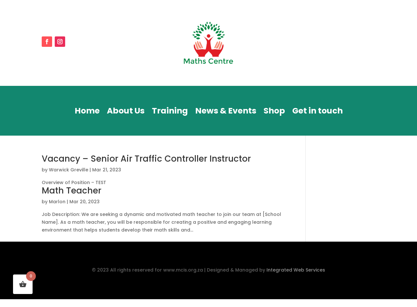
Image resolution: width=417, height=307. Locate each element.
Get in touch (317, 112)
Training (170, 112)
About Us (126, 112)
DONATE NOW (342, 43)
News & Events (225, 112)
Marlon (57, 201)
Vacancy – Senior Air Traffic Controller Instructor (146, 159)
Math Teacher (71, 190)
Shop (274, 112)
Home (87, 112)
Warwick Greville (68, 170)
